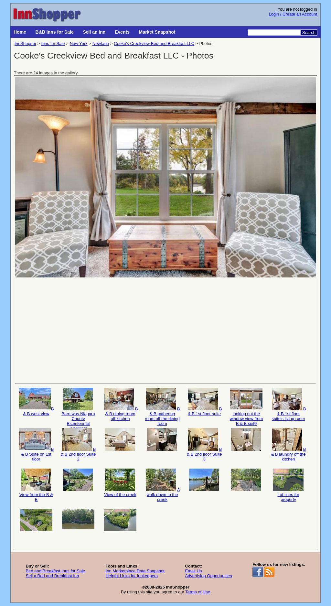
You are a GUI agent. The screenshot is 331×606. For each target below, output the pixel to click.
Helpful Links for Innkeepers (132, 575)
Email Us (193, 570)
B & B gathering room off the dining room (162, 406)
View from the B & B (36, 485)
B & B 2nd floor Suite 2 (78, 444)
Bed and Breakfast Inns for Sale (55, 570)
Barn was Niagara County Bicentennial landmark (78, 406)
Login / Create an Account (293, 14)
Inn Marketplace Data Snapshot (135, 570)
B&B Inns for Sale (55, 32)
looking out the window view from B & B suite (246, 406)
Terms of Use (197, 592)
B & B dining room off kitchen (120, 404)
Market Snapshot (157, 32)
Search (308, 32)
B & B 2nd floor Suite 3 (204, 444)
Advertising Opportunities (208, 575)
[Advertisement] (165, 330)
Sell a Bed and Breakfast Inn (52, 575)
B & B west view (36, 402)
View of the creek (120, 483)
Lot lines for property (288, 485)
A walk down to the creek (162, 485)
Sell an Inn (94, 32)
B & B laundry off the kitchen (288, 444)
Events (122, 32)
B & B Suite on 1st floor (36, 444)
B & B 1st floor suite (204, 402)
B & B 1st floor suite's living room (288, 404)
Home (20, 32)
